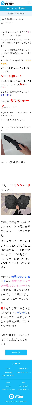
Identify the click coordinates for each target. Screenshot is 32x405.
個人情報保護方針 (23, 386)
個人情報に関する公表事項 (8, 389)
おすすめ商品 (8, 372)
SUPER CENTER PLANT (7, 4)
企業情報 (8, 382)
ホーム (8, 369)
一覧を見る (16, 352)
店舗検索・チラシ (24, 369)
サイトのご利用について (24, 389)
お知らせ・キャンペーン (24, 372)
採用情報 (8, 386)
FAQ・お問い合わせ (8, 375)
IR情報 (23, 382)
